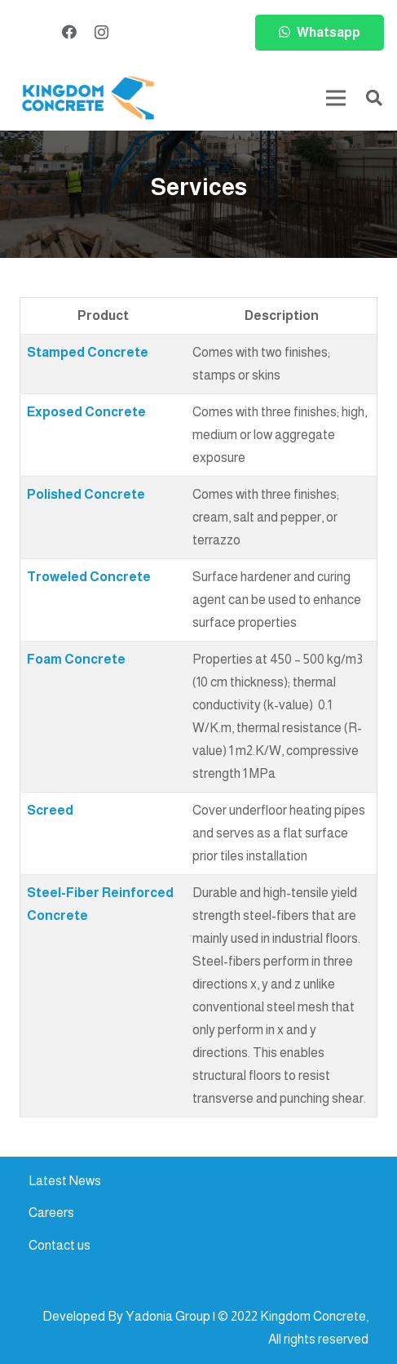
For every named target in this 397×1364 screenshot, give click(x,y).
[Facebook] (69, 31)
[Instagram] (101, 32)
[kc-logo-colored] (88, 98)
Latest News (65, 1181)
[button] (374, 98)
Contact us (59, 1245)
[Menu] (335, 98)
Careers (51, 1213)
